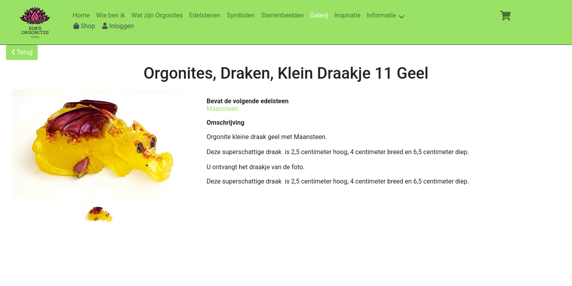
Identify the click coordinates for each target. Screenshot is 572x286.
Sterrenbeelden (284, 15)
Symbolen (242, 15)
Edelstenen (206, 15)
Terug (22, 52)
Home (83, 15)
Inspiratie (349, 15)
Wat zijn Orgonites (158, 15)
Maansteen (222, 108)
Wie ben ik (112, 15)
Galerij (320, 15)
